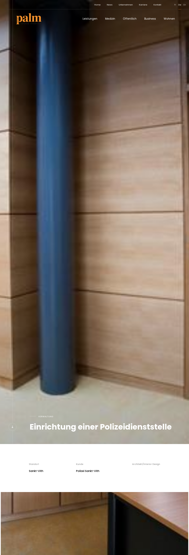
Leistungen (90, 19)
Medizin (110, 19)
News (99, 4)
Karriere (132, 4)
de (168, 4)
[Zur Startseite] (28, 18)
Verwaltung (45, 416)
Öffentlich (130, 19)
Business (150, 19)
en (174, 4)
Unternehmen (115, 4)
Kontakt (146, 4)
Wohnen (169, 19)
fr (164, 4)
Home (86, 4)
